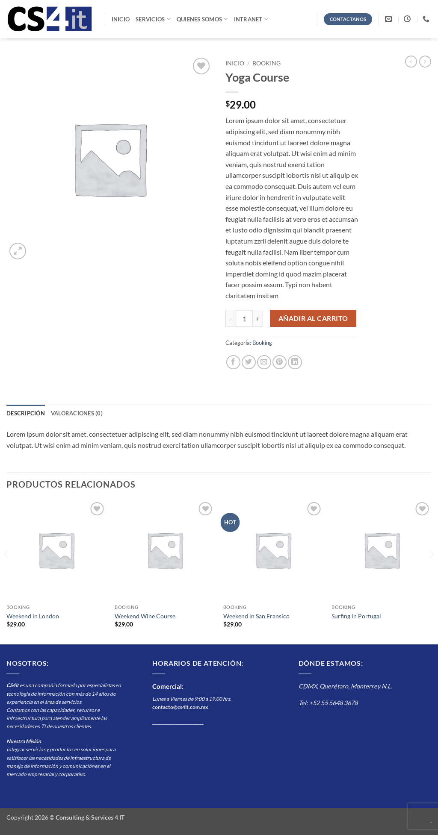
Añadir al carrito (313, 318)
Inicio (121, 19)
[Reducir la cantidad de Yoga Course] (230, 318)
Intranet (251, 19)
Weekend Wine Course (145, 616)
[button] (17, 251)
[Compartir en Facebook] (233, 362)
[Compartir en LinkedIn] (295, 362)
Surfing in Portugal (356, 616)
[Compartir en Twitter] (249, 362)
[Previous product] (425, 62)
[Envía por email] (264, 362)
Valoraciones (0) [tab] (77, 413)
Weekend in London (32, 616)
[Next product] (411, 62)
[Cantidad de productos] (244, 318)
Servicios (153, 19)
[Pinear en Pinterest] (279, 362)
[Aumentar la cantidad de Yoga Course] (258, 318)
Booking (266, 63)
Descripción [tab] (25, 413)
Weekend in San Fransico (256, 616)
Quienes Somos (202, 19)
